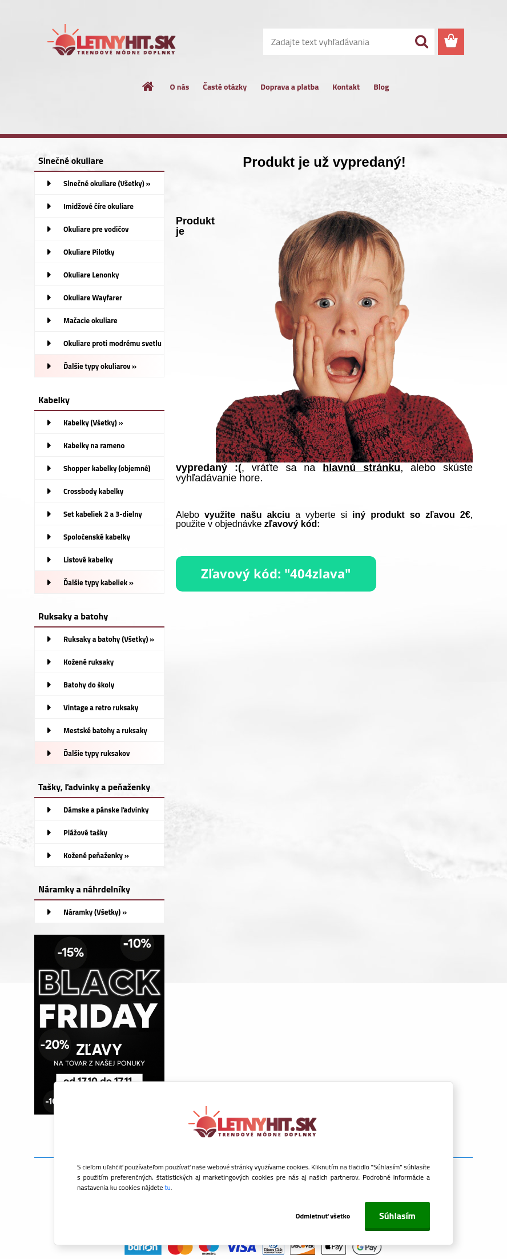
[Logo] (112, 42)
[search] (421, 42)
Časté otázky (225, 86)
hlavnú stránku (361, 467)
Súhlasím (397, 1215)
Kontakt (346, 86)
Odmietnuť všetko (318, 1215)
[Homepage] (148, 86)
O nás (180, 86)
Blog (381, 86)
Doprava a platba (289, 86)
